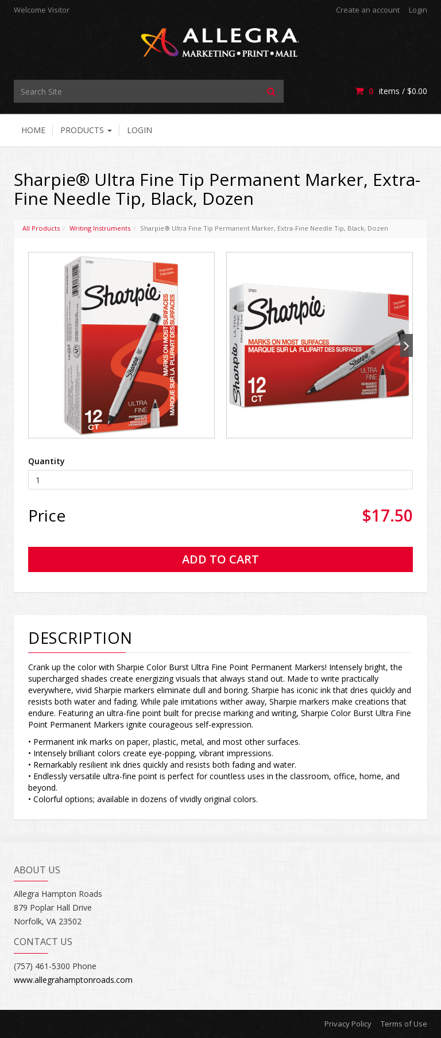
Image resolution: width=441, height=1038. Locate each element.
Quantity (46, 461)
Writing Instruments (99, 228)
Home (33, 130)
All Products (41, 228)
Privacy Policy (348, 1023)
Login (418, 10)
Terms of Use (404, 1023)
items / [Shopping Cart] (391, 90)
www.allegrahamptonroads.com (73, 979)
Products (86, 130)
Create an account (368, 10)
